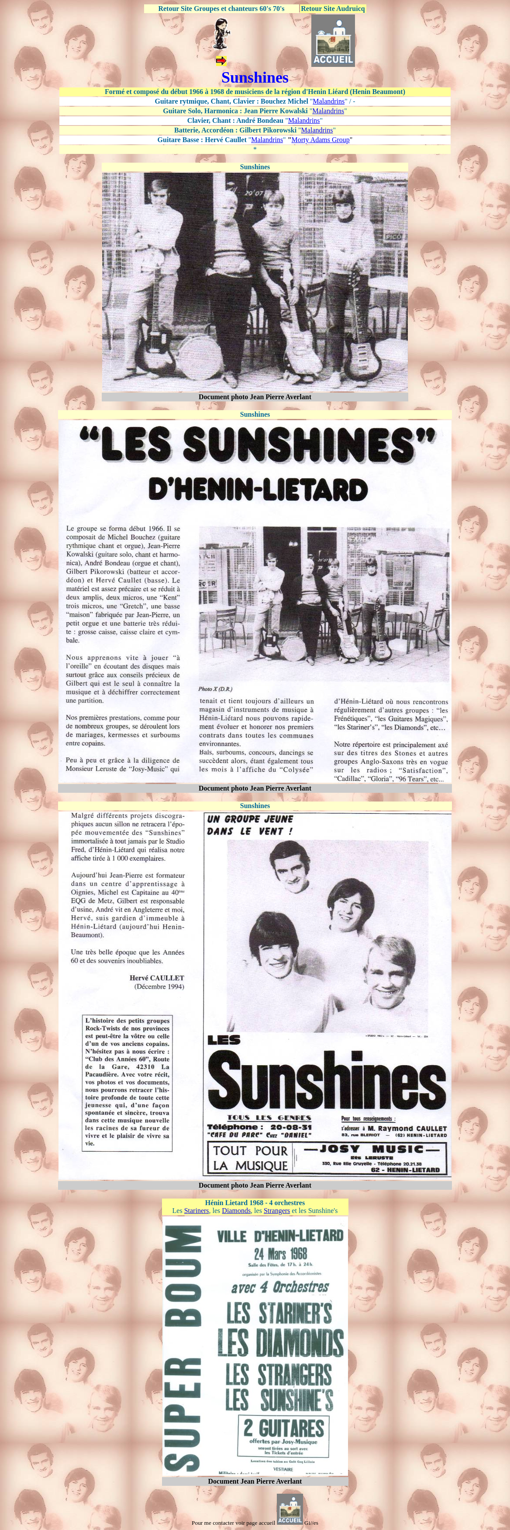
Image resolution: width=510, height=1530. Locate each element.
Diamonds (236, 1210)
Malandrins (329, 101)
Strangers (277, 1210)
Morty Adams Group (321, 139)
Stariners (196, 1210)
